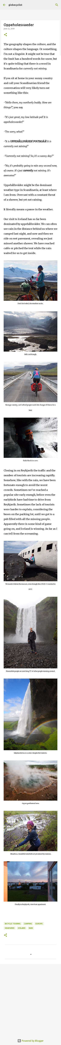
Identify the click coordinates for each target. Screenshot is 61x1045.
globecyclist (15, 4)
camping (28, 924)
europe (39, 924)
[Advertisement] (30, 1001)
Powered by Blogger (30, 1040)
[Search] (57, 5)
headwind (9, 928)
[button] (5, 35)
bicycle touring (12, 924)
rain (31, 928)
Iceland (21, 928)
